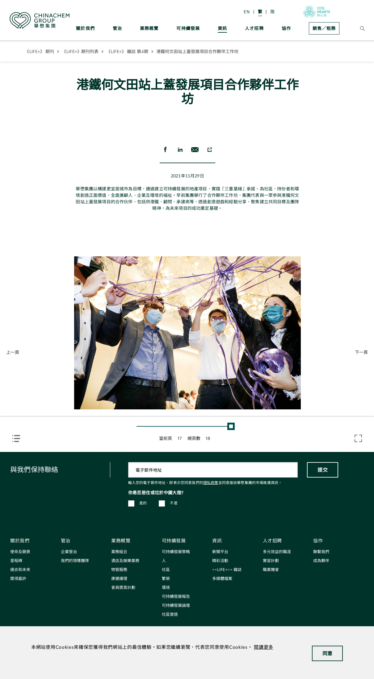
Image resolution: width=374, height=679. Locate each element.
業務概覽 (149, 28)
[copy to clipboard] (209, 149)
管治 (117, 28)
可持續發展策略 (176, 552)
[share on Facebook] (165, 149)
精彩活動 (220, 561)
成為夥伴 (321, 561)
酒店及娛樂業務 (125, 561)
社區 (166, 570)
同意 (327, 653)
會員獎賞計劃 (123, 588)
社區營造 (170, 615)
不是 (174, 503)
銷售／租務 (324, 28)
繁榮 (166, 579)
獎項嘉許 (18, 579)
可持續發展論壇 (176, 606)
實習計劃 (271, 561)
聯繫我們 (321, 552)
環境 (166, 588)
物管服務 (119, 570)
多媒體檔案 (222, 579)
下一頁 (361, 352)
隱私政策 (210, 483)
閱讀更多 (263, 647)
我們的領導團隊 (75, 561)
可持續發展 (188, 28)
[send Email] (194, 149)
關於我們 (85, 28)
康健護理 (119, 579)
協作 (286, 28)
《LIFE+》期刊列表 (80, 51)
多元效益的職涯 (277, 552)
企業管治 (69, 552)
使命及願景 (20, 552)
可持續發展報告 (176, 597)
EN (247, 11)
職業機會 (271, 570)
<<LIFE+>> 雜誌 (227, 570)
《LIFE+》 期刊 (39, 51)
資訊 (222, 28)
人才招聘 (254, 28)
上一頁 (12, 352)
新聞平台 (220, 552)
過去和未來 (20, 570)
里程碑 (16, 561)
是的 (143, 503)
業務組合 (119, 552)
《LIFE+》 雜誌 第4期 (127, 51)
